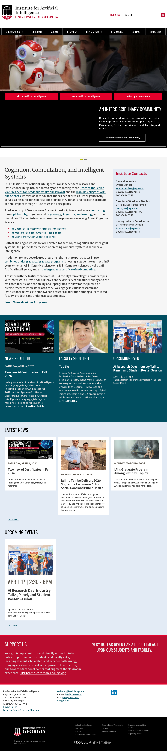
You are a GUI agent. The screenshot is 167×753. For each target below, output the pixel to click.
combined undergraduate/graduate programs (34, 263)
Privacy (105, 730)
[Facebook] (90, 744)
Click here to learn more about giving (43, 675)
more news (13, 521)
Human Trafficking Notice (138, 732)
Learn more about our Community (122, 139)
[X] (94, 744)
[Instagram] (98, 744)
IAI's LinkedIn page (114, 694)
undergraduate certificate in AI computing (68, 271)
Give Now (114, 15)
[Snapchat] (102, 744)
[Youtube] (106, 744)
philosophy (20, 216)
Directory (155, 32)
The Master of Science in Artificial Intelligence (35, 234)
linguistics (68, 216)
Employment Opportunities (85, 736)
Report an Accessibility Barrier (137, 728)
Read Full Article (35, 408)
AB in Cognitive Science (138, 96)
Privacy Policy (10, 708)
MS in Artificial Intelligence (86, 96)
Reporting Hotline (135, 735)
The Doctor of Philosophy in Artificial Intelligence (38, 230)
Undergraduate (14, 32)
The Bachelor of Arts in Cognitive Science (33, 238)
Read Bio (72, 402)
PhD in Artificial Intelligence (31, 96)
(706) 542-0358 (73, 696)
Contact (136, 32)
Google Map (63, 702)
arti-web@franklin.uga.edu (70, 693)
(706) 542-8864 (70, 699)
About (54, 32)
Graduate (37, 32)
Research (72, 32)
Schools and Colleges (83, 727)
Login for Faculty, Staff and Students (21, 712)
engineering (84, 216)
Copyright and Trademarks (112, 727)
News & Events (94, 32)
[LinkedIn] (109, 744)
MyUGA (78, 733)
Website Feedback (109, 733)
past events (13, 627)
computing (98, 212)
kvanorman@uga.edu (128, 230)
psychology (54, 216)
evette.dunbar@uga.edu (130, 190)
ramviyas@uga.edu (127, 210)
